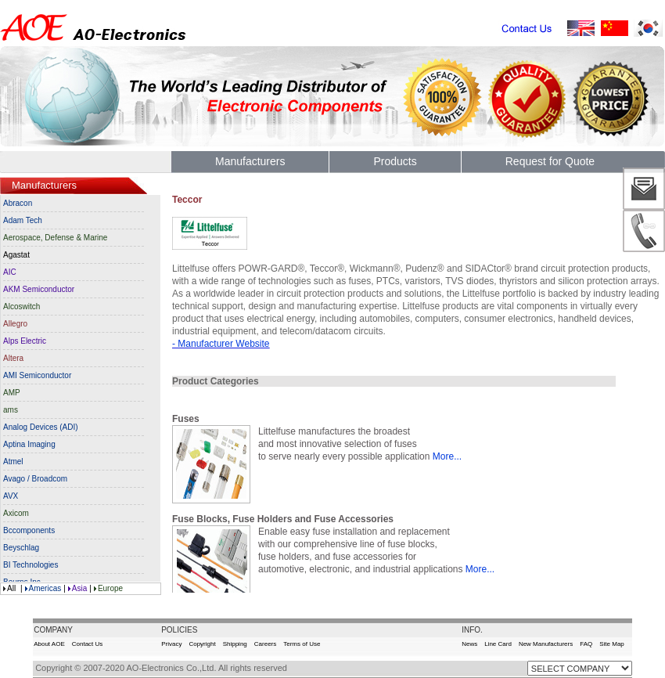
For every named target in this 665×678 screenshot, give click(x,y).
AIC (9, 272)
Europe (110, 588)
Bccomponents (29, 530)
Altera (13, 358)
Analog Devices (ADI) (40, 427)
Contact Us (87, 643)
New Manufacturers (546, 643)
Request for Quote (550, 161)
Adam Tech (22, 220)
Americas (45, 588)
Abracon (17, 203)
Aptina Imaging (29, 444)
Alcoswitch (21, 306)
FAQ (586, 643)
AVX (10, 496)
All (11, 588)
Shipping (235, 643)
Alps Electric (24, 341)
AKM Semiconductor (38, 289)
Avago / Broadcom (35, 478)
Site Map (611, 643)
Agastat (16, 255)
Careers (265, 643)
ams (10, 410)
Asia (79, 588)
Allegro (15, 323)
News (469, 643)
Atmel (13, 461)
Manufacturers (250, 161)
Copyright (202, 643)
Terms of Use (301, 643)
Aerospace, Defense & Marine (55, 237)
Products (394, 161)
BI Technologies (30, 565)
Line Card (498, 643)
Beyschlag (21, 547)
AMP (11, 392)
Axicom (16, 513)
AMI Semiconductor (37, 375)
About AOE (49, 643)
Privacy (171, 643)
